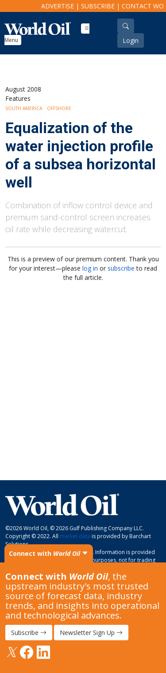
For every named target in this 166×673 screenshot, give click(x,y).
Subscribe (98, 6)
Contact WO (143, 6)
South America (23, 108)
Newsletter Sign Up (91, 632)
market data (75, 536)
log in (90, 268)
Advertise (57, 6)
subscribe (121, 268)
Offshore (59, 108)
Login (131, 40)
